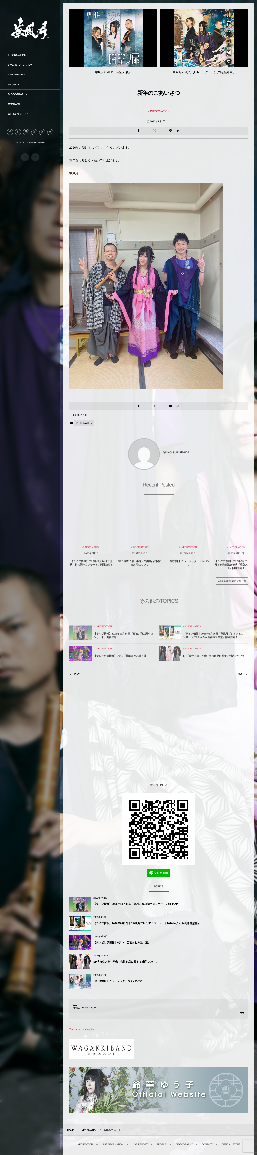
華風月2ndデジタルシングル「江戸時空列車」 (204, 72)
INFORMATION (160, 111)
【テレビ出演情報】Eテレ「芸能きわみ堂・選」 (121, 942)
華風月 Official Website (85, 1008)
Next (243, 673)
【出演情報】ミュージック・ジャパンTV (117, 981)
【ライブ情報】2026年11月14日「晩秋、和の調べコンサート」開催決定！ (137, 903)
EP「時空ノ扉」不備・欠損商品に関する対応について (125, 961)
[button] (50, 132)
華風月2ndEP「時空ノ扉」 (113, 72)
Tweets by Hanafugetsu (81, 1029)
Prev (74, 673)
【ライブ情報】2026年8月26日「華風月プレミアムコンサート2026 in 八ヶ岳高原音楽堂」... (147, 923)
